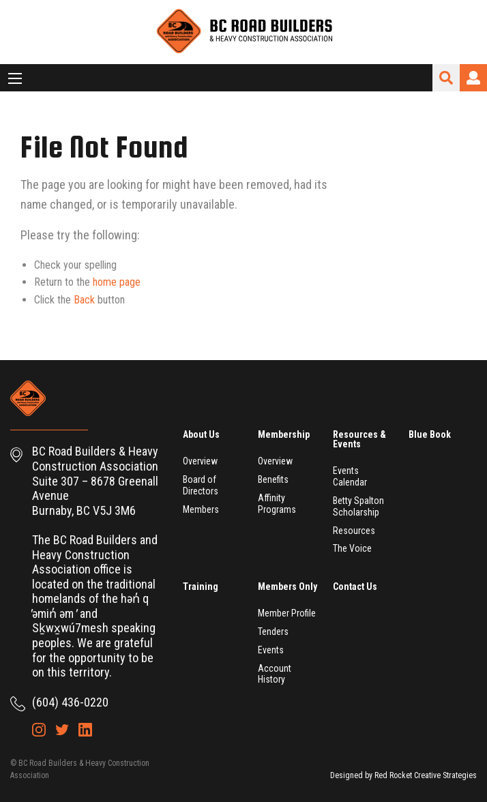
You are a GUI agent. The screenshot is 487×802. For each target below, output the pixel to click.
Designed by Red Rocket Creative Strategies (403, 775)
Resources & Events (359, 439)
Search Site (446, 77)
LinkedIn (85, 730)
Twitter (62, 730)
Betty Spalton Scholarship (358, 506)
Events (271, 649)
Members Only (287, 586)
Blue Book (430, 434)
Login (473, 77)
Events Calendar (350, 476)
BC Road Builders (243, 32)
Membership (284, 434)
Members (201, 509)
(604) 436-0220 (70, 702)
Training (200, 586)
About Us (201, 434)
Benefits (273, 479)
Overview (200, 461)
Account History (274, 674)
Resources (354, 530)
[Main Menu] (15, 78)
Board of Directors (200, 485)
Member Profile (287, 613)
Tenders (273, 631)
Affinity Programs (277, 503)
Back (84, 299)
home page (117, 282)
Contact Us (355, 586)
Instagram (39, 730)
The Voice (352, 548)
